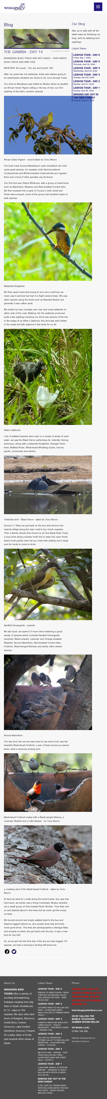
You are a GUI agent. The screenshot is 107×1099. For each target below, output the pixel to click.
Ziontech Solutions (80, 1041)
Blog (8, 25)
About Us (9, 983)
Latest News (79, 48)
